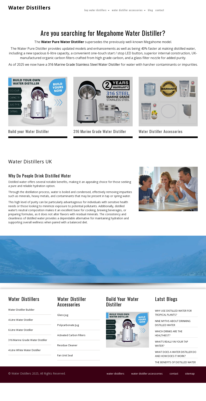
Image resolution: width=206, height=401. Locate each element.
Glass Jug (62, 315)
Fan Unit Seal (65, 355)
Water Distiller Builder (21, 309)
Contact (159, 10)
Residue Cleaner (67, 345)
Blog (150, 10)
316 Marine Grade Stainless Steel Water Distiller (84, 64)
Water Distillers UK (30, 161)
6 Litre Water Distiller (20, 330)
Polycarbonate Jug (68, 325)
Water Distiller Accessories (129, 10)
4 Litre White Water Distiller (24, 350)
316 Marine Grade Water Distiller (99, 131)
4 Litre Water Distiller (20, 320)
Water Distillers (29, 7)
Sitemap (190, 373)
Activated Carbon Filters (71, 335)
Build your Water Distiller (28, 131)
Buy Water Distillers (96, 10)
